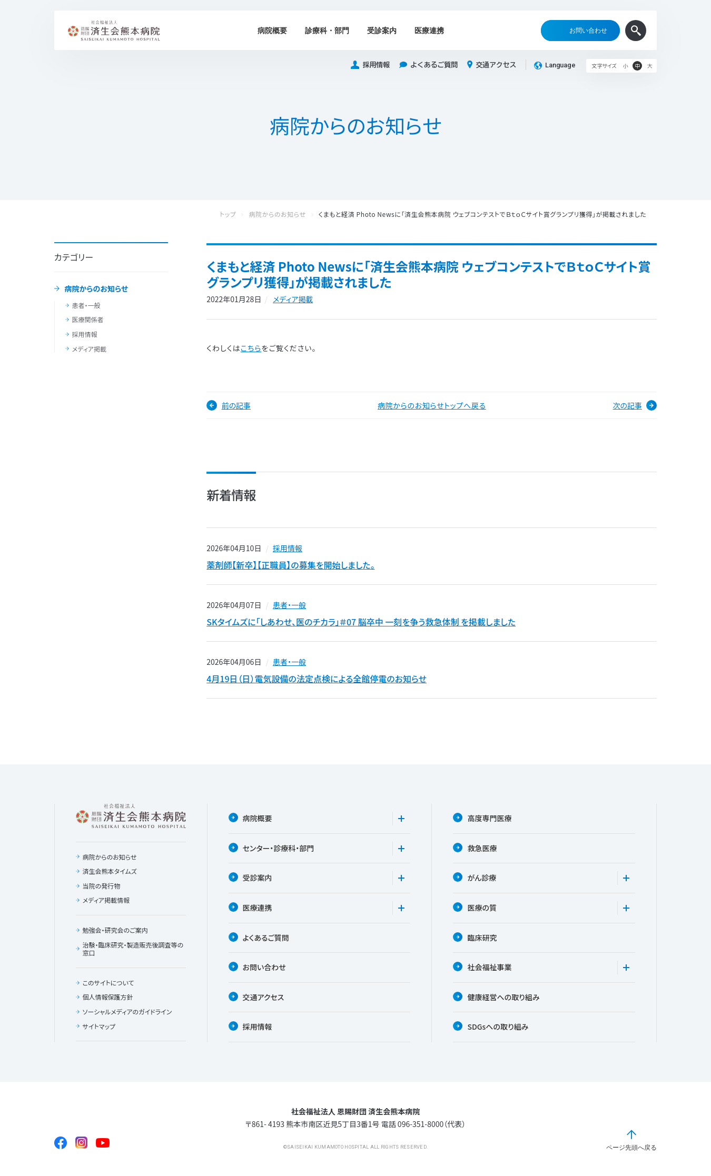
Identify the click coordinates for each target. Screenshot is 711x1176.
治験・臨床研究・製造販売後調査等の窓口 (133, 949)
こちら (251, 348)
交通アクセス (491, 65)
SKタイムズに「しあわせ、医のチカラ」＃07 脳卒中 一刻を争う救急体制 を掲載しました (361, 621)
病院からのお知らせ (96, 289)
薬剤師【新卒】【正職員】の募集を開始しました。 (290, 565)
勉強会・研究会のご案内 (115, 930)
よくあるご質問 (428, 65)
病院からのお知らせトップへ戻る (432, 405)
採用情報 (370, 65)
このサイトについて (108, 983)
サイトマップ (99, 1026)
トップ (238, 214)
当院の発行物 (102, 886)
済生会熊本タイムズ (110, 871)
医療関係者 (88, 319)
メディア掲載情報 (106, 900)
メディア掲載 (89, 349)
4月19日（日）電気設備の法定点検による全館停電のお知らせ (316, 678)
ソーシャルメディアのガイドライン (127, 1012)
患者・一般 (86, 305)
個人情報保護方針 (108, 997)
